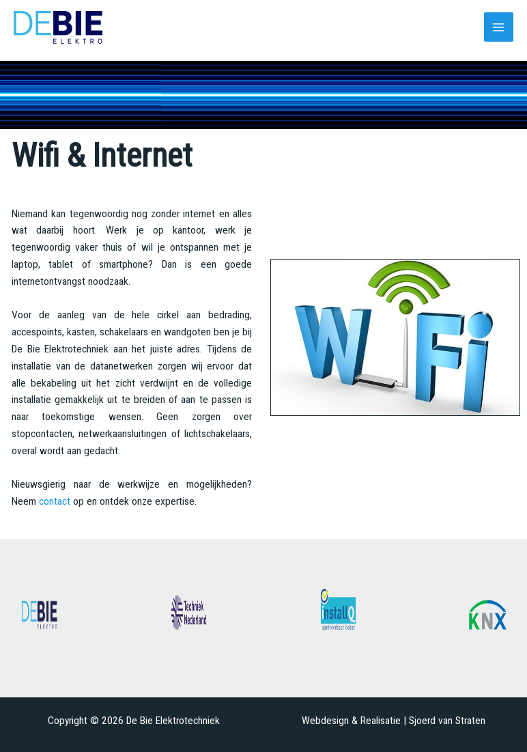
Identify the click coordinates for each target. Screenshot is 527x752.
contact (54, 501)
